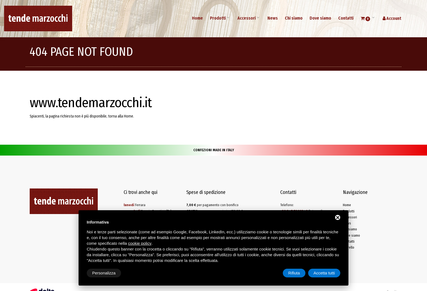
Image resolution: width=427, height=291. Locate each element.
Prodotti (218, 18)
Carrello (348, 247)
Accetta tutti (324, 273)
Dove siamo (320, 18)
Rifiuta (294, 273)
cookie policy (139, 243)
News (272, 18)
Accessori (246, 18)
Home (197, 18)
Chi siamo (294, 18)
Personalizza (104, 273)
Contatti (345, 18)
